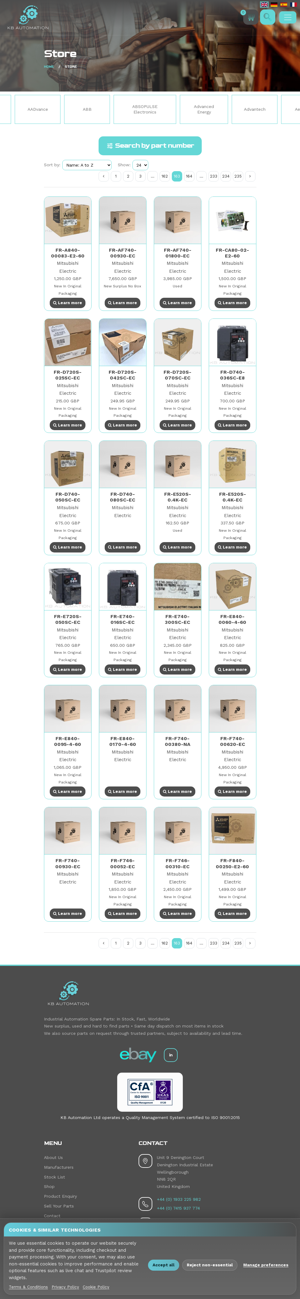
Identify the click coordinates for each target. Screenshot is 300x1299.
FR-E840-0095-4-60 (67, 741)
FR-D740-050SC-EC (67, 497)
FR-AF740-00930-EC (122, 253)
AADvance (60, 109)
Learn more (67, 302)
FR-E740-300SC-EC (177, 619)
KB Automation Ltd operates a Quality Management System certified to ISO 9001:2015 (150, 1117)
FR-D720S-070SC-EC (177, 375)
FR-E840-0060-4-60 (232, 619)
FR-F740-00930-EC (67, 863)
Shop (49, 1186)
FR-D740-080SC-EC (122, 497)
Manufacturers (59, 1167)
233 (213, 176)
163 (177, 176)
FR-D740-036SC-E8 (232, 375)
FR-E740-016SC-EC (122, 619)
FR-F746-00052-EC (122, 863)
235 (238, 176)
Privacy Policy (65, 1286)
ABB (109, 109)
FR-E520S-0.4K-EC (177, 497)
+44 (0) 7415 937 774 (178, 1208)
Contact (52, 1215)
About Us (53, 1157)
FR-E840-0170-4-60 (122, 741)
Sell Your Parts (59, 1206)
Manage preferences (265, 1264)
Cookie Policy (96, 1286)
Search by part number (150, 146)
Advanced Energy (226, 109)
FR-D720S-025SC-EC (67, 375)
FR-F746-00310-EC (177, 863)
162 (164, 176)
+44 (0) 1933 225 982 (179, 1199)
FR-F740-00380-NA (177, 741)
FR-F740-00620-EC (232, 741)
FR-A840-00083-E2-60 (68, 253)
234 (226, 176)
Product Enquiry (60, 1196)
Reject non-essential (210, 1264)
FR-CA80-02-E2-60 (232, 253)
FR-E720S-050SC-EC (67, 619)
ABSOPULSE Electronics (167, 109)
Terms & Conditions (28, 1286)
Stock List (54, 1177)
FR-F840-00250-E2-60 (232, 863)
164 (189, 176)
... (152, 176)
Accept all (164, 1264)
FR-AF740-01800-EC (177, 253)
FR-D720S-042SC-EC (122, 375)
